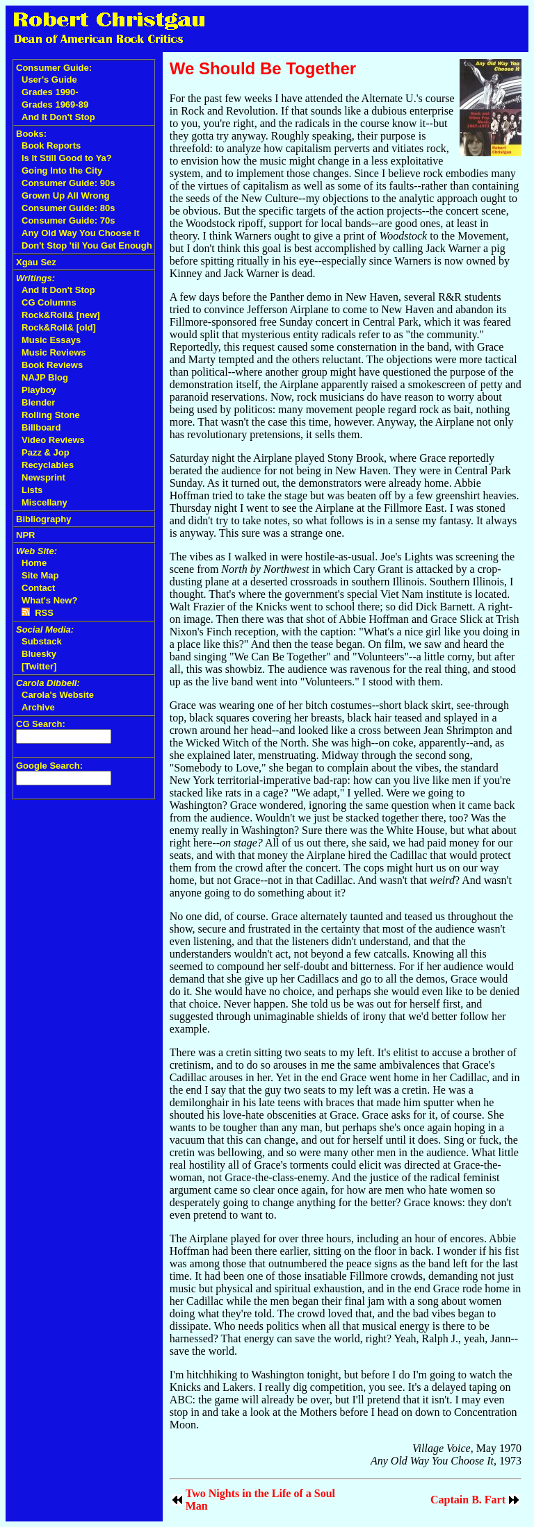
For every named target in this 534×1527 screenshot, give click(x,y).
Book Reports (51, 145)
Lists (32, 490)
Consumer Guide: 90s (68, 183)
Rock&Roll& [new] (61, 315)
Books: (31, 133)
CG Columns (49, 302)
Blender (38, 402)
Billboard (41, 427)
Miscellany (44, 502)
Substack (42, 641)
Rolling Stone (51, 415)
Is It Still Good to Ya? (67, 158)
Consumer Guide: (54, 67)
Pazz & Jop (46, 452)
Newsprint (43, 477)
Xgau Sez (36, 262)
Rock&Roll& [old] (59, 327)
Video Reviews (53, 440)
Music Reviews (54, 352)
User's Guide (49, 79)
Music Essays (51, 340)
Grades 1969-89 (55, 104)
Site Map (40, 575)
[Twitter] (39, 666)
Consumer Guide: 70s (68, 220)
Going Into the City (62, 170)
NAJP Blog (45, 377)
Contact (38, 588)
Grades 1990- (50, 92)
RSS (38, 613)
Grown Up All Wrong (65, 195)
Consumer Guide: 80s (68, 208)
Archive (38, 707)
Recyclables (48, 465)
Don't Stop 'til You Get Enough (87, 245)
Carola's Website (58, 695)
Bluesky (39, 654)
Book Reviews (52, 365)
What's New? (49, 600)
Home (34, 563)
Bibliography (43, 519)
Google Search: (49, 765)
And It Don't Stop (58, 117)
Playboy (39, 390)
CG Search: (40, 724)
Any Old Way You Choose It (81, 233)
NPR (25, 535)
